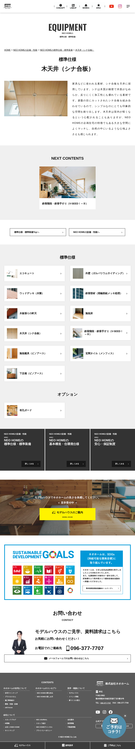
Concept (60, 8)
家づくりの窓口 (74, 701)
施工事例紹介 (9, 701)
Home (7, 50)
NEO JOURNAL (42, 720)
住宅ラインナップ (11, 694)
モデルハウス (25, 745)
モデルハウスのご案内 (70, 512)
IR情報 (7, 724)
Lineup (73, 8)
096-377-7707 (87, 649)
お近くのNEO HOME (12, 727)
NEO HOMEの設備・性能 (25, 50)
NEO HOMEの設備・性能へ (86, 232)
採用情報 (71, 724)
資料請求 (69, 745)
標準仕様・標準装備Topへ (26, 232)
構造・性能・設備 (11, 704)
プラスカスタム (10, 697)
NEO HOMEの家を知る (45, 694)
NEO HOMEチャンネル (44, 727)
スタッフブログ (10, 720)
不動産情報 (71, 727)
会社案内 (71, 720)
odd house (9, 708)
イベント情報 (74, 697)
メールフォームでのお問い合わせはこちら (69, 659)
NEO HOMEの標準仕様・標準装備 (56, 50)
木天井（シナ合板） (84, 50)
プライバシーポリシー (44, 731)
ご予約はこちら (114, 745)
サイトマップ (9, 731)
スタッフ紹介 (41, 724)
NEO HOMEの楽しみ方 (45, 697)
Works (85, 8)
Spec (98, 8)
